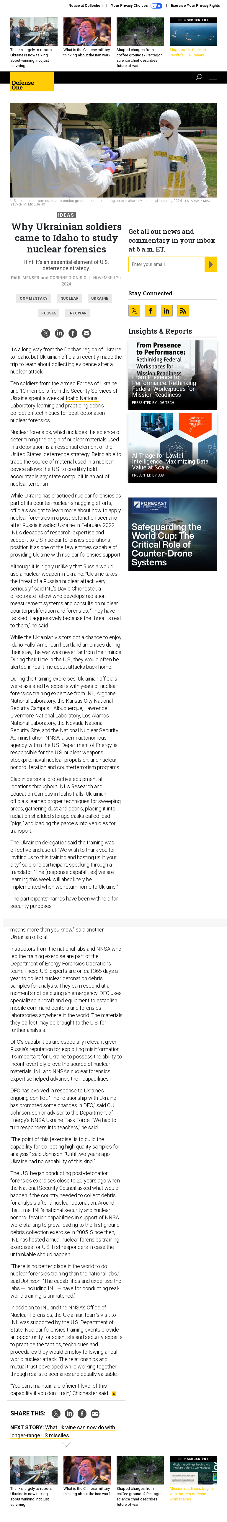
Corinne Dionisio (68, 277)
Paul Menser (25, 277)
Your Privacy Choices (136, 6)
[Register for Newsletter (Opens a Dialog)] (211, 264)
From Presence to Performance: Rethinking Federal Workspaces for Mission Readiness (164, 385)
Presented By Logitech (153, 403)
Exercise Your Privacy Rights (195, 6)
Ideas (66, 215)
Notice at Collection (85, 6)
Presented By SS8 (148, 475)
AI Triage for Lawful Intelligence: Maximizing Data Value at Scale (170, 461)
